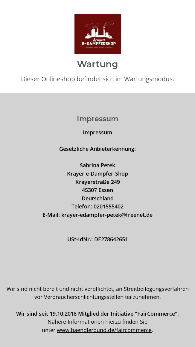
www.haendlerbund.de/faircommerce (104, 330)
